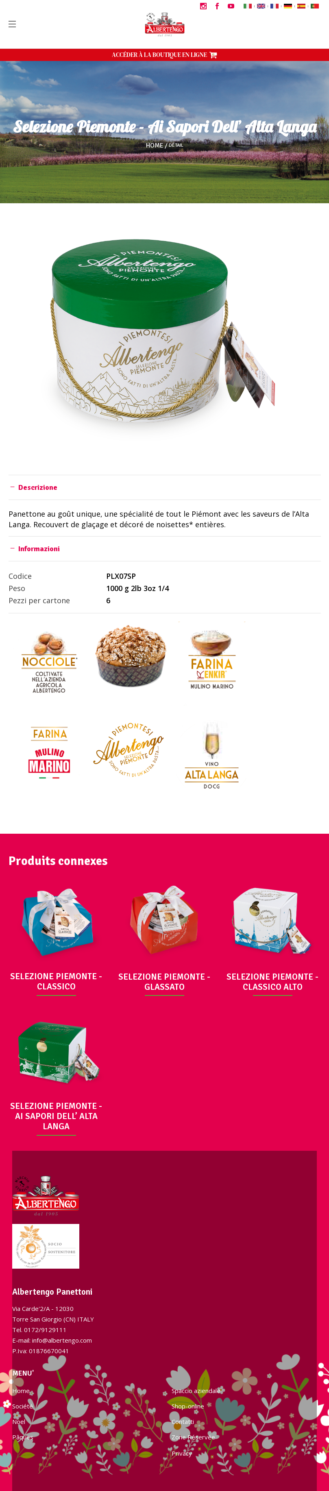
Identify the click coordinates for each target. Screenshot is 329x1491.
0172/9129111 (45, 1330)
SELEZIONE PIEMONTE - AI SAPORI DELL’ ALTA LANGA (56, 1116)
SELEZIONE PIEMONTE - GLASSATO (164, 982)
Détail (176, 145)
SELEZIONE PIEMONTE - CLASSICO (56, 981)
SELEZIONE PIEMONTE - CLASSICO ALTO (272, 982)
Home (154, 145)
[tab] (165, 487)
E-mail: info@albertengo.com (52, 1340)
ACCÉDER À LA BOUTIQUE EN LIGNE (164, 54)
